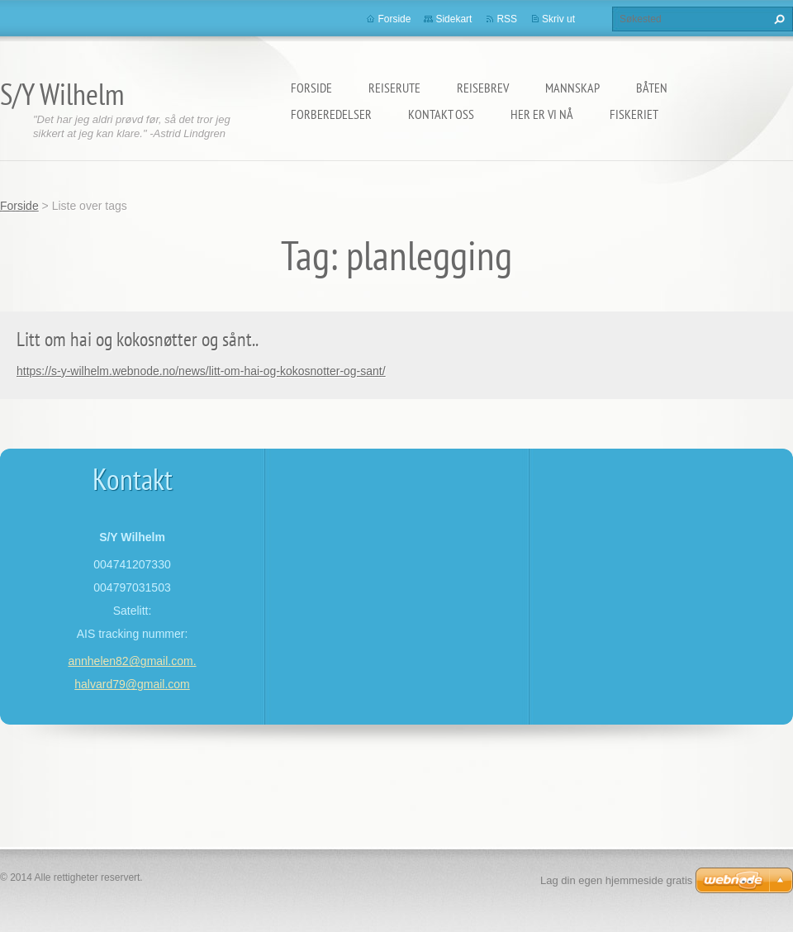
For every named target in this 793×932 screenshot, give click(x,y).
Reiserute (394, 87)
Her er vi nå (541, 114)
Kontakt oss (441, 114)
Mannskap (572, 87)
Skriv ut (558, 19)
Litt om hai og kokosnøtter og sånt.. (138, 339)
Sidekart (453, 19)
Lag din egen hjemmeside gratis (616, 880)
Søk (777, 19)
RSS (506, 19)
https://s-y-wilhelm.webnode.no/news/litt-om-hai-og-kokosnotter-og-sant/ (201, 371)
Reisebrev (483, 87)
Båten (651, 87)
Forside (311, 87)
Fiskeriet (634, 114)
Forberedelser (331, 114)
